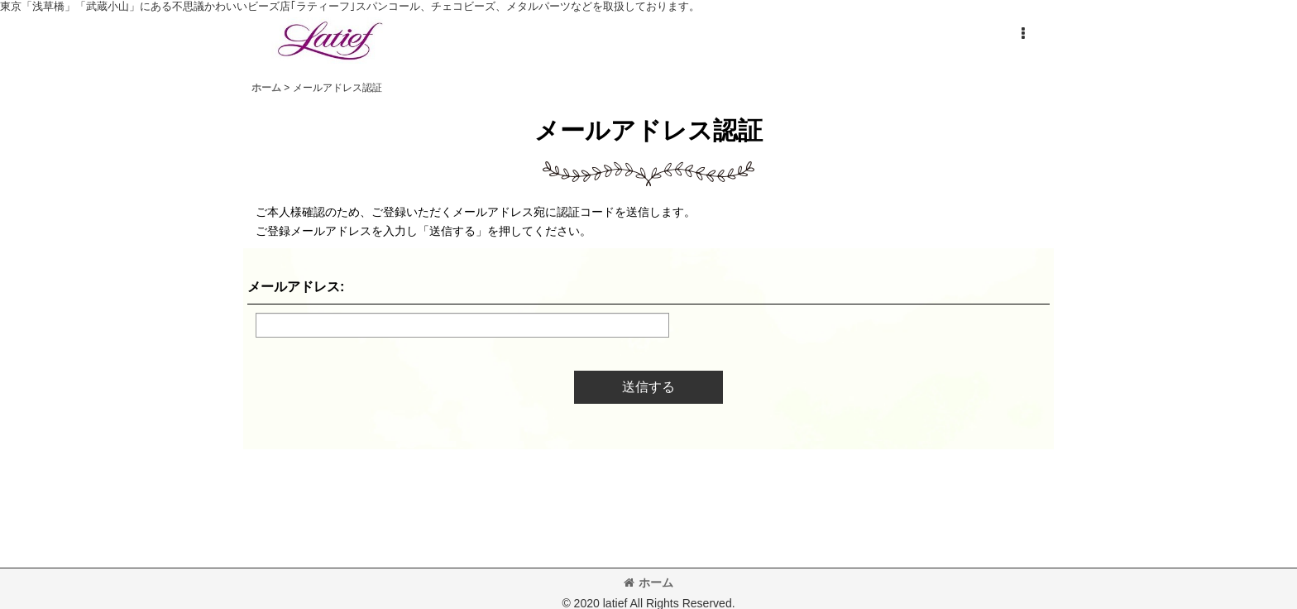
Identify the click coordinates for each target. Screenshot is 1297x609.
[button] (1022, 34)
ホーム (648, 582)
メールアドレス (293, 286)
